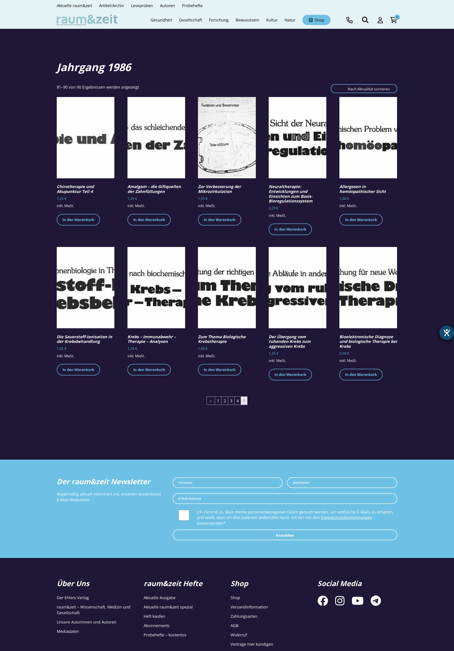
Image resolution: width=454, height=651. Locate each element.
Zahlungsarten (244, 616)
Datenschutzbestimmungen (346, 517)
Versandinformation (249, 607)
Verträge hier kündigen (252, 644)
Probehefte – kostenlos (165, 634)
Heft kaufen (154, 616)
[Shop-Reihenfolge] (364, 88)
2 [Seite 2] (225, 400)
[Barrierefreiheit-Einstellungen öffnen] (446, 333)
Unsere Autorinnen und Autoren (86, 622)
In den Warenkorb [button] (78, 219)
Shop (235, 597)
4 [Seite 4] (238, 400)
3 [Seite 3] (231, 400)
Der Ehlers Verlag (73, 597)
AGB (235, 625)
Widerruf (239, 634)
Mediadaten (68, 631)
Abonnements (157, 625)
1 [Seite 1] (218, 400)
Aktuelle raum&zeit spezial (168, 607)
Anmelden (285, 535)
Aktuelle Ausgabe (160, 597)
